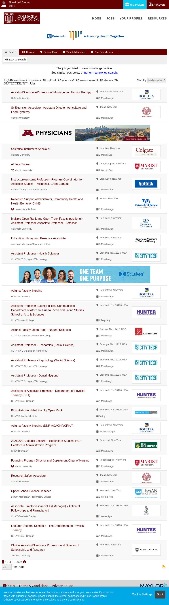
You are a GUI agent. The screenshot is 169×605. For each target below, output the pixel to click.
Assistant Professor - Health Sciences (35, 253)
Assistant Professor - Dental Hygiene (34, 375)
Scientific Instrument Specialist (30, 149)
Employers (157, 4)
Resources (157, 18)
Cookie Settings (142, 594)
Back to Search (15, 59)
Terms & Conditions (33, 585)
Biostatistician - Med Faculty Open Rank (37, 410)
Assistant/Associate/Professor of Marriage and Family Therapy (51, 92)
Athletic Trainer (20, 164)
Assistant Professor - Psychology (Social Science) (43, 360)
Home (96, 18)
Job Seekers (134, 4)
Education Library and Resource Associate (38, 238)
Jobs (110, 18)
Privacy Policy (62, 585)
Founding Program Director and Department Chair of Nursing (50, 460)
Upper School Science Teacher (31, 491)
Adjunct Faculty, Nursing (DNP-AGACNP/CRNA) (42, 425)
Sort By (142, 80)
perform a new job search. (101, 72)
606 (19, 561)
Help (9, 585)
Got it (160, 594)
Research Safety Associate (28, 475)
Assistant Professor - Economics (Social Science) (42, 345)
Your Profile (131, 18)
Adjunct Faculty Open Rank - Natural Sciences (41, 329)
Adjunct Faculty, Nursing (26, 290)
